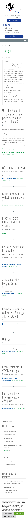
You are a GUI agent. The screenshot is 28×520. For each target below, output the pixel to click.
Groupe (22, 152)
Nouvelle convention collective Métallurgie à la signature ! (13, 313)
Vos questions (14, 20)
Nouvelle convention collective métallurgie (13, 195)
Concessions (5, 150)
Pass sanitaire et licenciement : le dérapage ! (10, 397)
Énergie (18, 152)
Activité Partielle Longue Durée (10, 282)
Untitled (6, 339)
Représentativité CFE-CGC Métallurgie (13, 369)
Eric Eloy (13, 125)
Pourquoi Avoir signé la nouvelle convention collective (13, 250)
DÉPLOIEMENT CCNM (13, 168)
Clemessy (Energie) (9, 149)
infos (5, 457)
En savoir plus (21, 145)
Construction (13, 150)
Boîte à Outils (8, 28)
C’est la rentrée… (8, 496)
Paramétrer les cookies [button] (8, 513)
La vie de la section (9, 464)
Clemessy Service (18, 149)
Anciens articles (7, 421)
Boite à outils (14, 36)
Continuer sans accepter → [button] (9, 516)
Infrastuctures (6, 154)
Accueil (4, 45)
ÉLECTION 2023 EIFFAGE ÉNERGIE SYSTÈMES (11, 222)
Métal (12, 154)
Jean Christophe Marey (17, 171)
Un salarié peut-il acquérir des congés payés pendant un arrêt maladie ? (13, 116)
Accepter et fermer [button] (19, 513)
